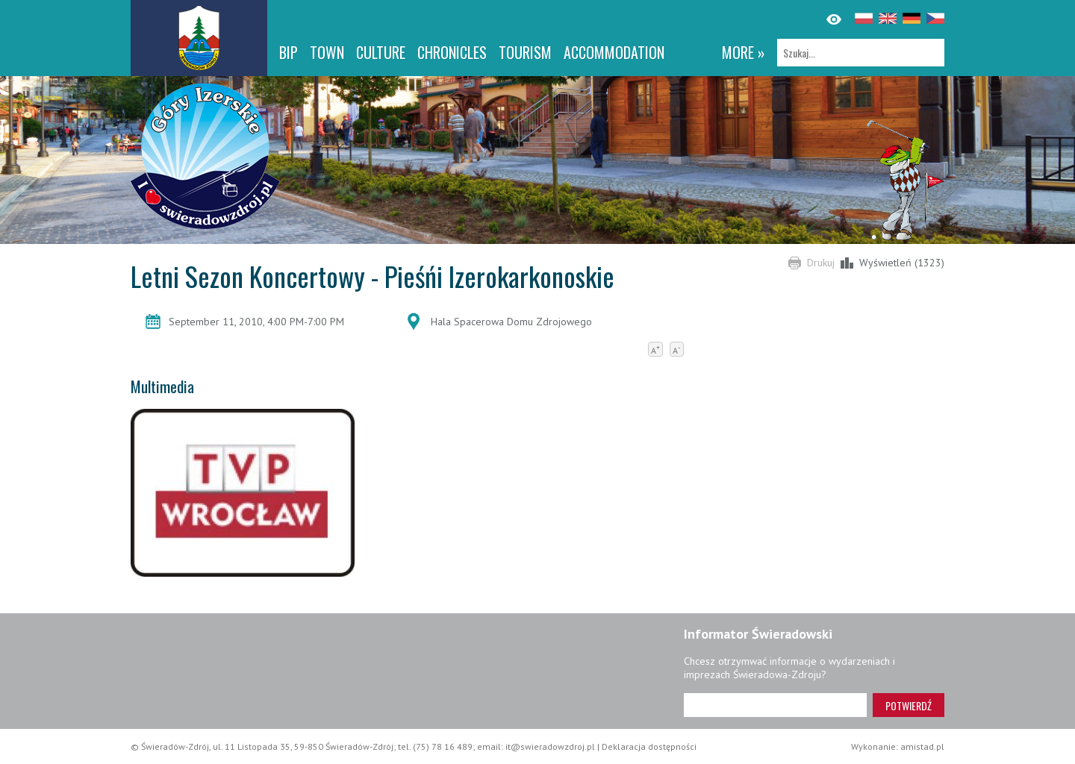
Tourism (525, 52)
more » (743, 52)
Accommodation (614, 52)
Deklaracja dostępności (649, 746)
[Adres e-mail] (775, 705)
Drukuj (821, 262)
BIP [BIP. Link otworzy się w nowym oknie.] (288, 52)
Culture (380, 52)
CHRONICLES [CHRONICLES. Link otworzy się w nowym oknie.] (452, 52)
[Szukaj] (860, 52)
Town (327, 52)
